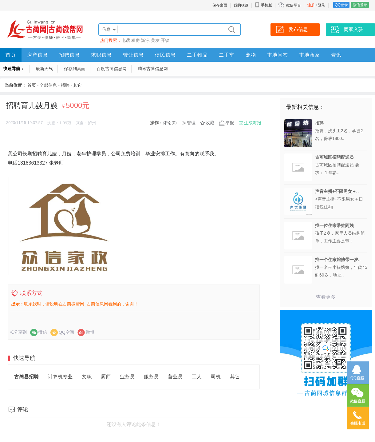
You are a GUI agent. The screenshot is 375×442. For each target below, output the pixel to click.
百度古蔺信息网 (112, 68)
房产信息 (37, 55)
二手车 (227, 55)
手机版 (263, 5)
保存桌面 (219, 5)
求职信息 (101, 55)
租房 (135, 40)
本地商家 (309, 55)
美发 (155, 40)
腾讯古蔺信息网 (153, 68)
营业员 (175, 376)
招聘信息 (69, 55)
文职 (87, 376)
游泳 (145, 40)
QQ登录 (341, 5)
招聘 (65, 85)
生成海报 (252, 122)
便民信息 (165, 55)
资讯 (336, 55)
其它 (77, 85)
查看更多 (326, 297)
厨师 (106, 376)
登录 (321, 5)
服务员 (151, 376)
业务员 (127, 376)
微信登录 (360, 5)
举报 (229, 122)
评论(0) (170, 122)
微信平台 (293, 5)
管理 (191, 122)
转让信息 (133, 55)
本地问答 (277, 55)
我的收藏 (241, 5)
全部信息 (48, 85)
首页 (11, 55)
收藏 (210, 122)
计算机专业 (60, 376)
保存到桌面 (74, 68)
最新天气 (44, 68)
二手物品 (197, 55)
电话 (125, 40)
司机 (216, 376)
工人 (197, 376)
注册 (311, 5)
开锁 (165, 40)
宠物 (251, 55)
